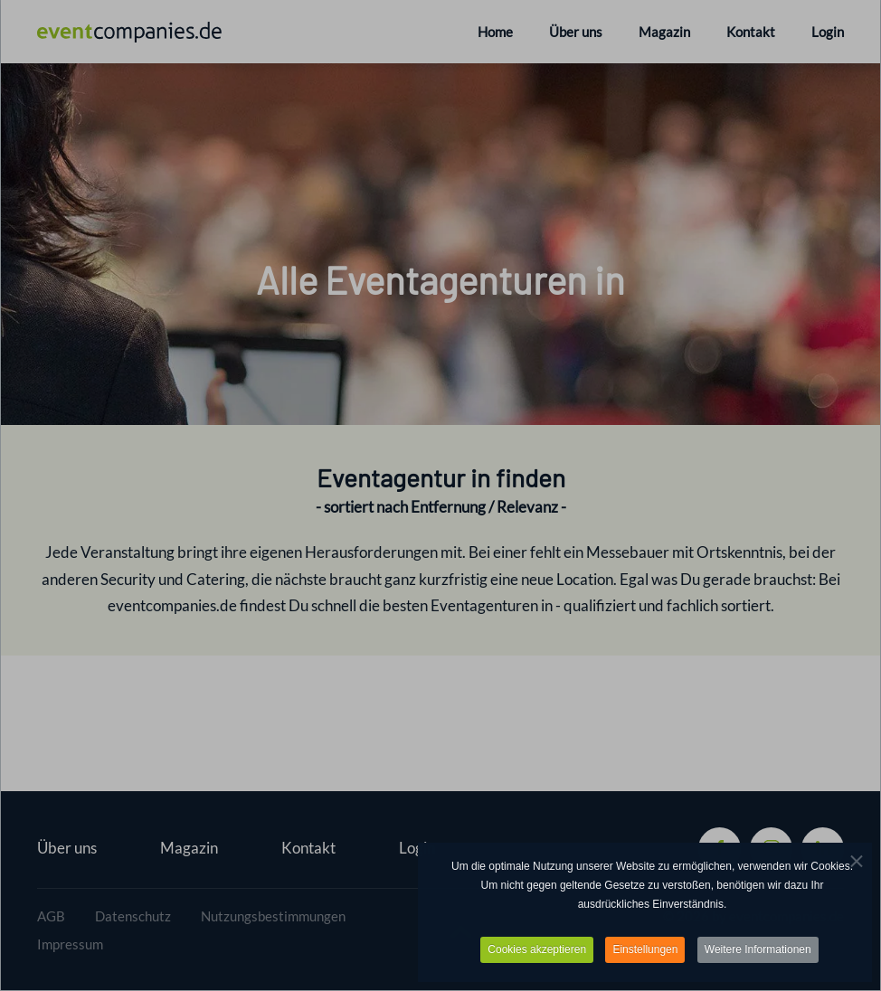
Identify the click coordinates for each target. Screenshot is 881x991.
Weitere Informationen (758, 951)
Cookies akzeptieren (537, 951)
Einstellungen (644, 951)
